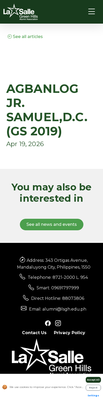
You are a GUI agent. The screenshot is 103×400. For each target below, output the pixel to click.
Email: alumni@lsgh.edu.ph (57, 309)
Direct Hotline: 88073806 (57, 298)
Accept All (93, 379)
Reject (93, 387)
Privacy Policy (69, 332)
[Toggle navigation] (91, 12)
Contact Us (34, 332)
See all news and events (51, 224)
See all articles (25, 36)
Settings (93, 395)
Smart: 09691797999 (58, 287)
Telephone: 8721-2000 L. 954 (58, 277)
